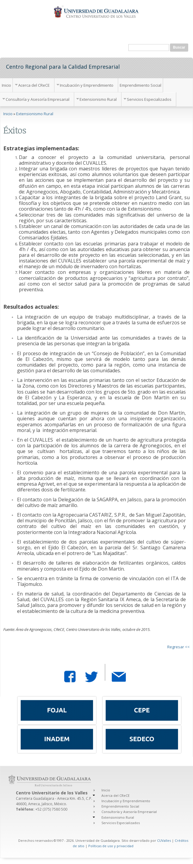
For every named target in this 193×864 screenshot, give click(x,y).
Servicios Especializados (149, 99)
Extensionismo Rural (98, 99)
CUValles (164, 840)
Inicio (6, 85)
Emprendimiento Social (140, 85)
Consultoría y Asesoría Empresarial (37, 99)
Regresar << (178, 647)
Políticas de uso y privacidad (110, 846)
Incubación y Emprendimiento (86, 85)
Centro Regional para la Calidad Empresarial (63, 66)
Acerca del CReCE (34, 85)
